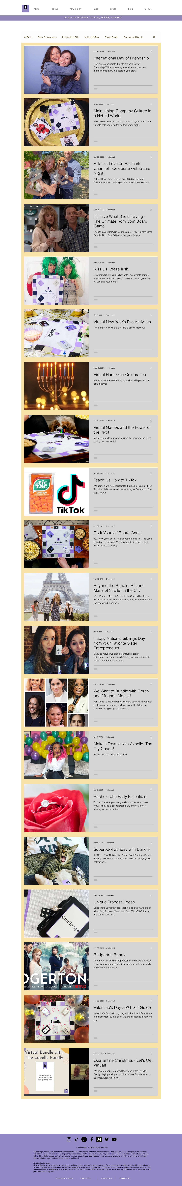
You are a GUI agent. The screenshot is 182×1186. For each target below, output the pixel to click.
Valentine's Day (92, 37)
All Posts (28, 37)
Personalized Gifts (70, 37)
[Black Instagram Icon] (69, 1139)
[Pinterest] (84, 1139)
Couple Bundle (111, 37)
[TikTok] (76, 1139)
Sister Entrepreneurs (47, 37)
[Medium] (99, 1139)
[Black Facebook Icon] (91, 1139)
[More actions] (152, 51)
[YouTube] (114, 1139)
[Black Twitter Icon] (106, 1139)
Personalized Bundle (133, 37)
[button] (154, 37)
